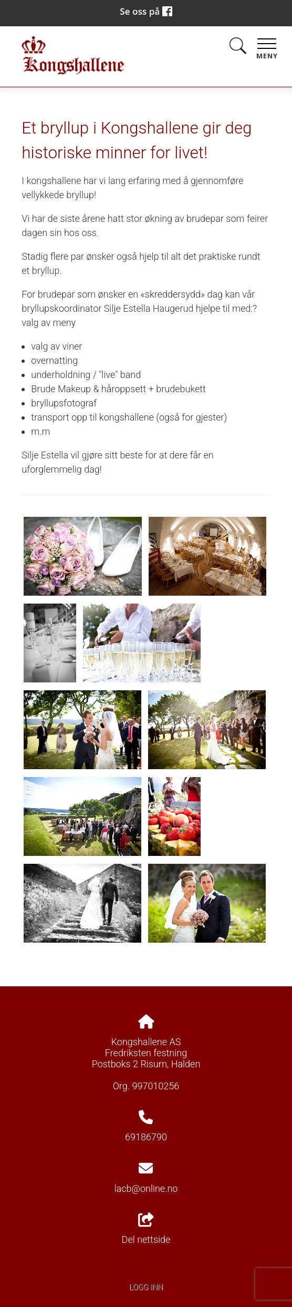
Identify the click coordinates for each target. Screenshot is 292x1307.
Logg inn (146, 1287)
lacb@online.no (146, 1188)
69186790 (146, 1136)
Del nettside (146, 1229)
